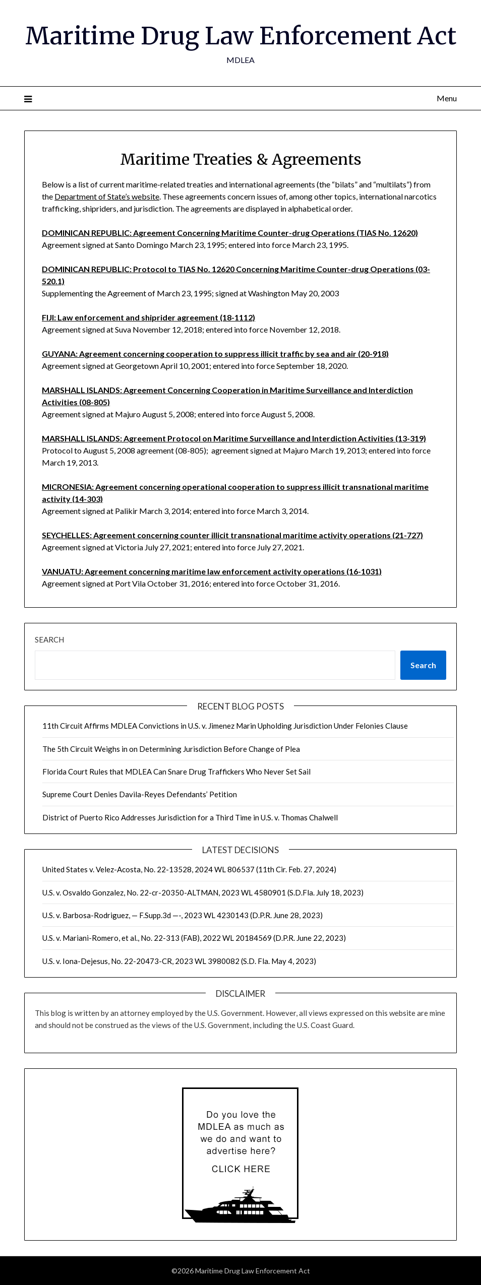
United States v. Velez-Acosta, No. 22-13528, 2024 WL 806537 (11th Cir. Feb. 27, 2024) (189, 869)
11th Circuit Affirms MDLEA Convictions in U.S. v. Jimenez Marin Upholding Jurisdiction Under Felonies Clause (225, 725)
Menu (447, 98)
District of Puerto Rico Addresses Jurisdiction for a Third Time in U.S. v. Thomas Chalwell (190, 817)
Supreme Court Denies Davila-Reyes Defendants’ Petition (139, 794)
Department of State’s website (106, 196)
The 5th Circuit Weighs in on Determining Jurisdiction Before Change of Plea (171, 748)
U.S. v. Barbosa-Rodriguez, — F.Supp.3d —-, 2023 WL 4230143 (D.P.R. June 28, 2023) (182, 915)
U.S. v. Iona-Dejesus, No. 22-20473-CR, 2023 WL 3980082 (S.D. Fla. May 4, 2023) (179, 961)
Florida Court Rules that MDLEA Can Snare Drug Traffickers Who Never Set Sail (176, 771)
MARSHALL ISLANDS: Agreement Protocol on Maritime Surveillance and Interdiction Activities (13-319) (234, 438)
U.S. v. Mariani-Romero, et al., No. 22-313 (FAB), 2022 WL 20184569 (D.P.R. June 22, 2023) (194, 937)
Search (49, 639)
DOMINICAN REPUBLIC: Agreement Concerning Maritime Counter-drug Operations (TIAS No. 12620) (230, 232)
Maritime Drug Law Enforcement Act (240, 36)
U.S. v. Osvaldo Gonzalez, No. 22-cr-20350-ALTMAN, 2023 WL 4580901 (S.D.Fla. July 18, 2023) (203, 892)
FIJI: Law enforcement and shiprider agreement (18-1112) (148, 317)
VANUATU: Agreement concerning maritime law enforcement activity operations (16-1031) (212, 571)
